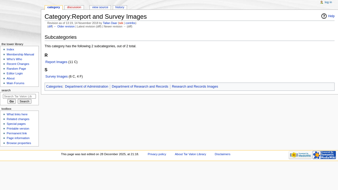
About (11, 78)
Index (10, 49)
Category (53, 7)
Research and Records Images (195, 86)
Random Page (16, 68)
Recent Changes (18, 63)
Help (331, 16)
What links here (17, 114)
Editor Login (15, 73)
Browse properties (19, 143)
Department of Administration (86, 86)
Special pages (16, 123)
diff (50, 26)
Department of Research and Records (140, 86)
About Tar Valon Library (190, 154)
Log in (328, 2)
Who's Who (14, 59)
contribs (130, 23)
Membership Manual (20, 54)
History (119, 7)
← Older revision (64, 26)
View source (100, 7)
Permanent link (17, 133)
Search (6, 90)
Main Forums (15, 83)
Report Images (56, 62)
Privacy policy (157, 154)
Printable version (18, 128)
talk (121, 23)
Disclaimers (222, 154)
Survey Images (56, 76)
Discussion (74, 7)
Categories (54, 86)
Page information (18, 138)
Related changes (18, 119)
